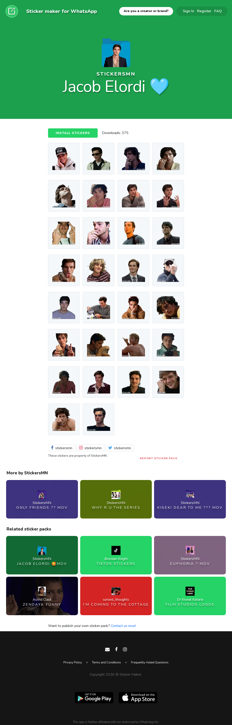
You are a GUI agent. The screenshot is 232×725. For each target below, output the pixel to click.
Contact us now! (123, 625)
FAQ (218, 11)
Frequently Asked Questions (150, 662)
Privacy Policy (72, 662)
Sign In (188, 11)
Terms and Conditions (106, 662)
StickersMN (116, 74)
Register (204, 11)
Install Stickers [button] (73, 133)
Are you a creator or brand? (146, 11)
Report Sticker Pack (159, 458)
